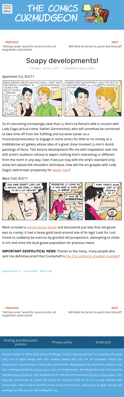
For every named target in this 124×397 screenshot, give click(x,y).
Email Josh (103, 342)
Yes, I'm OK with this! (90, 382)
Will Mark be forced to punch (95, 46)
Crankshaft (30, 271)
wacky (57, 170)
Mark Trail (46, 271)
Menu (7, 10)
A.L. (56, 390)
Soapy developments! (62, 60)
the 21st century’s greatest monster (92, 256)
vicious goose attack (42, 227)
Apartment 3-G (11, 271)
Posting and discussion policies (21, 342)
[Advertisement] (49, 294)
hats (65, 170)
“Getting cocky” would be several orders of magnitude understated (29, 48)
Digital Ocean (42, 369)
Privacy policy (62, 342)
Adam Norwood (22, 375)
